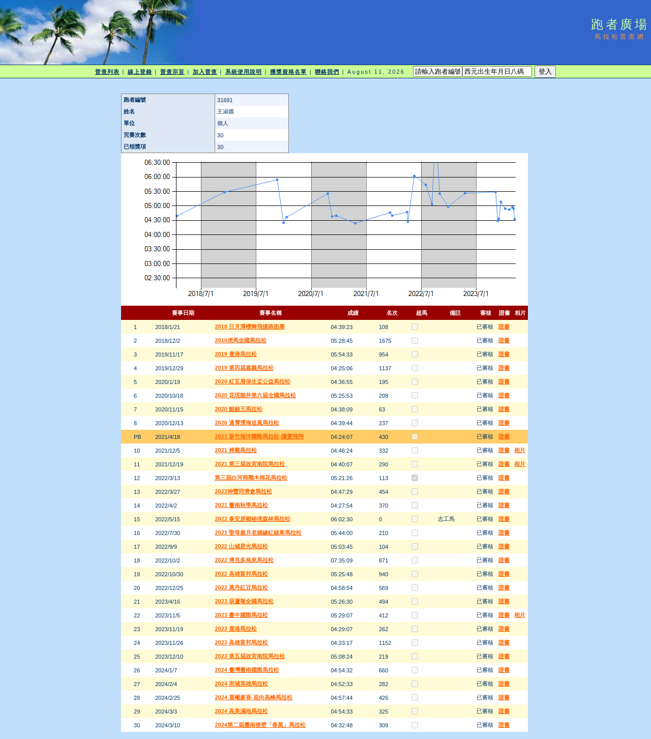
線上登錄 (140, 72)
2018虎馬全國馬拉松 (240, 340)
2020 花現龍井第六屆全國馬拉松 (255, 395)
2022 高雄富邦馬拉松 (241, 574)
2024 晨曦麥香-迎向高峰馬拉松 (253, 697)
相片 (519, 450)
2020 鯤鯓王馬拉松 (238, 409)
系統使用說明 (243, 72)
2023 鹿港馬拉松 (236, 629)
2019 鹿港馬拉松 (236, 354)
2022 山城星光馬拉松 (241, 546)
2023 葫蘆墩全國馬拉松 (244, 601)
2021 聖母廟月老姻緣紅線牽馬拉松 (258, 532)
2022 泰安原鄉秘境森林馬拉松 (252, 519)
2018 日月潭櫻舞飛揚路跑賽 (250, 326)
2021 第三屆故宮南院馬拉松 (250, 464)
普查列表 (107, 72)
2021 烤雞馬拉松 (236, 450)
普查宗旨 (172, 72)
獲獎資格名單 (288, 72)
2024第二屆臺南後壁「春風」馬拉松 (260, 725)
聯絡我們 (327, 72)
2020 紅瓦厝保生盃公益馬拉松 (252, 381)
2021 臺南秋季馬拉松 (241, 505)
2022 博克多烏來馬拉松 (244, 560)
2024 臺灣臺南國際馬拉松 (247, 670)
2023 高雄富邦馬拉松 (241, 642)
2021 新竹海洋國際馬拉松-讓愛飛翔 (259, 436)
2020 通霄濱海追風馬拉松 (247, 423)
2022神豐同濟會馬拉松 (243, 491)
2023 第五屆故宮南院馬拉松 (250, 656)
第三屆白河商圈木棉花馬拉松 (251, 478)
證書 (504, 326)
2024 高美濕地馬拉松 (241, 711)
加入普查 (205, 72)
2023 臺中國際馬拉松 (241, 615)
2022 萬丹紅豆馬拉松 (241, 587)
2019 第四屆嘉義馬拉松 (244, 368)
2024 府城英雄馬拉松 (241, 684)
